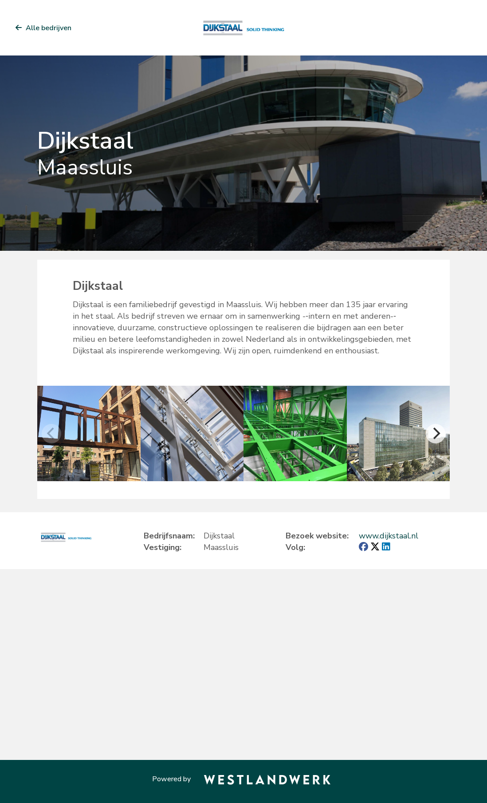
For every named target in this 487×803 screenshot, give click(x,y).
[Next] (435, 433)
